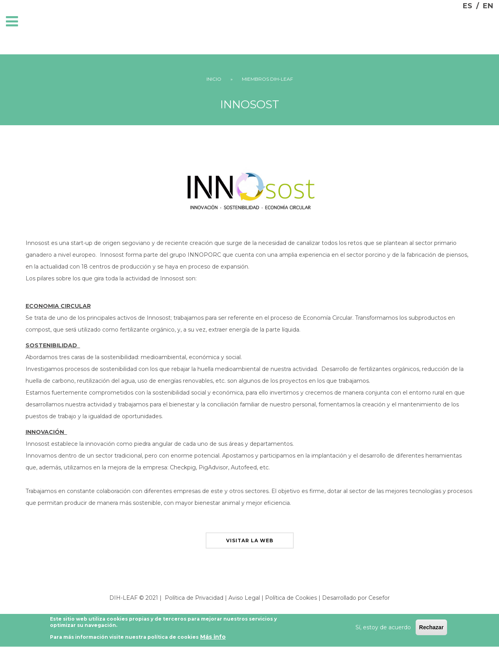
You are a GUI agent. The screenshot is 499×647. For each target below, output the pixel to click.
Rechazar (431, 630)
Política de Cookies (291, 597)
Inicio (213, 79)
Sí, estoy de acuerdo (383, 629)
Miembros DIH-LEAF (267, 79)
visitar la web (249, 540)
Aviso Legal (244, 597)
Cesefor (379, 597)
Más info (213, 639)
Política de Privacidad (194, 597)
